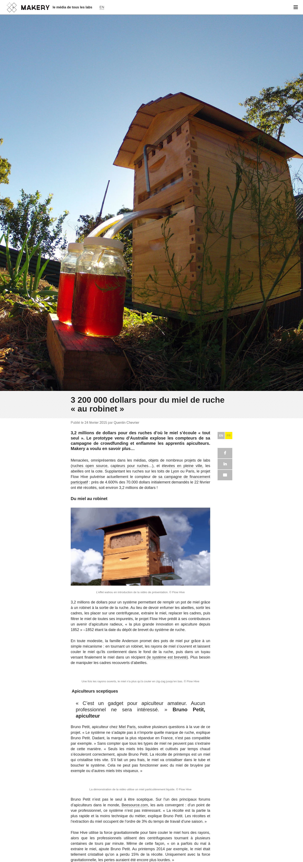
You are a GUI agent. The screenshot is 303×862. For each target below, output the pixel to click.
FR (229, 706)
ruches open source (89, 736)
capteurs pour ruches (129, 736)
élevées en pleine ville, (182, 736)
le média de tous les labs (72, 7)
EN (221, 706)
